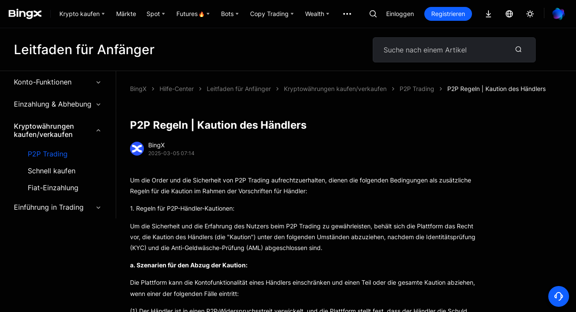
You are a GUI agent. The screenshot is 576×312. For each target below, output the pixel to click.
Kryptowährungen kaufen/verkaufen (58, 130)
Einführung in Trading (58, 207)
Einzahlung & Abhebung (58, 104)
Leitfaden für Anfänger (239, 88)
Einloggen (400, 13)
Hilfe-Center (176, 88)
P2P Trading (48, 154)
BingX (138, 88)
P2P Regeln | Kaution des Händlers (496, 88)
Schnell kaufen (51, 171)
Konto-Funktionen (58, 82)
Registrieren (448, 13)
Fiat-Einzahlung (53, 188)
